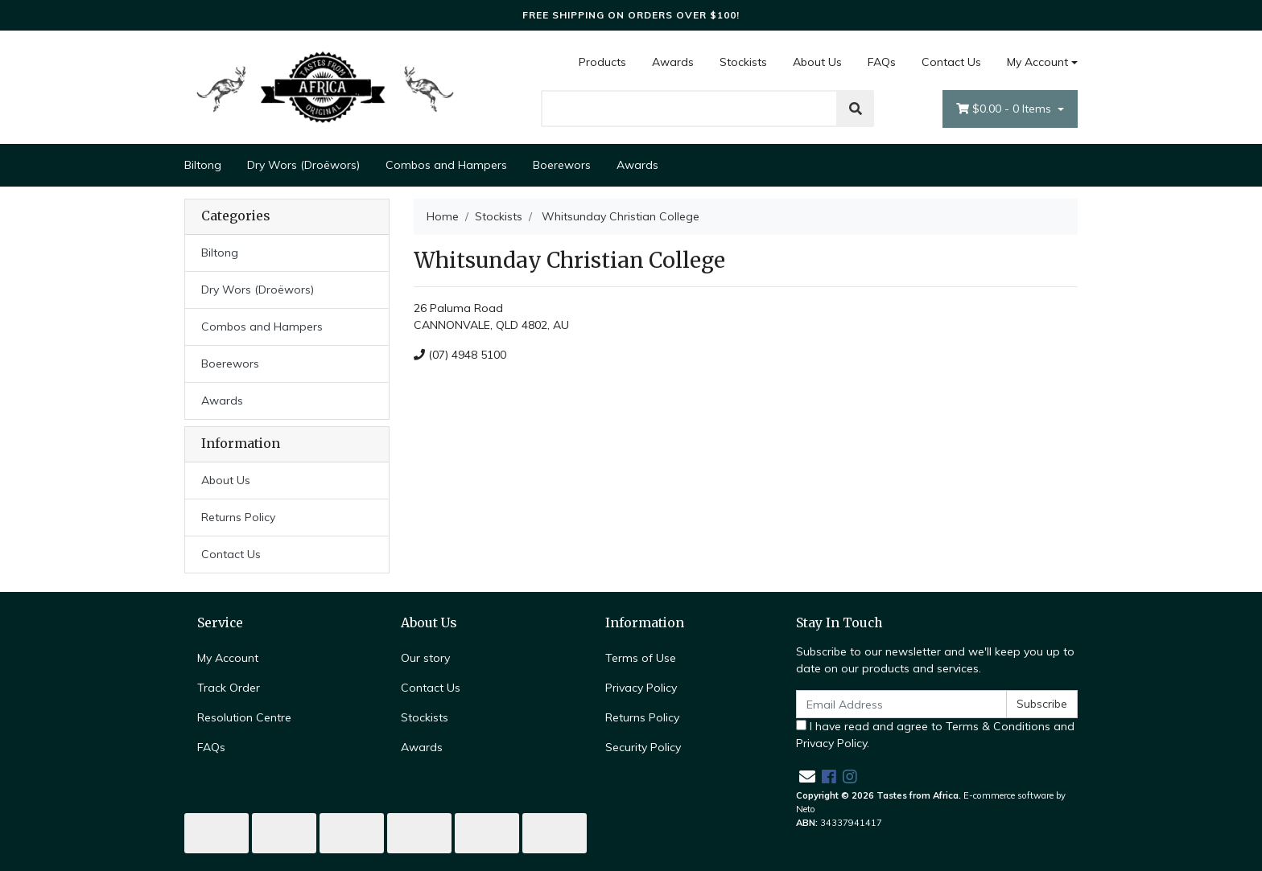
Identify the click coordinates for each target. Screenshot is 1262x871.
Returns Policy (238, 517)
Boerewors (562, 165)
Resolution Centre (244, 717)
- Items (1005, 109)
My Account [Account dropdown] (1037, 62)
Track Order (228, 687)
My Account (227, 658)
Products (602, 62)
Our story (425, 658)
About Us (817, 62)
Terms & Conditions (998, 726)
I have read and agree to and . (935, 734)
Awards (673, 62)
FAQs (882, 62)
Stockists (743, 62)
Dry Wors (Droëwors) (303, 165)
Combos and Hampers (446, 165)
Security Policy (643, 747)
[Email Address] (901, 704)
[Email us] (807, 776)
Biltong (202, 165)
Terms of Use (640, 658)
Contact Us (951, 62)
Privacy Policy (641, 687)
